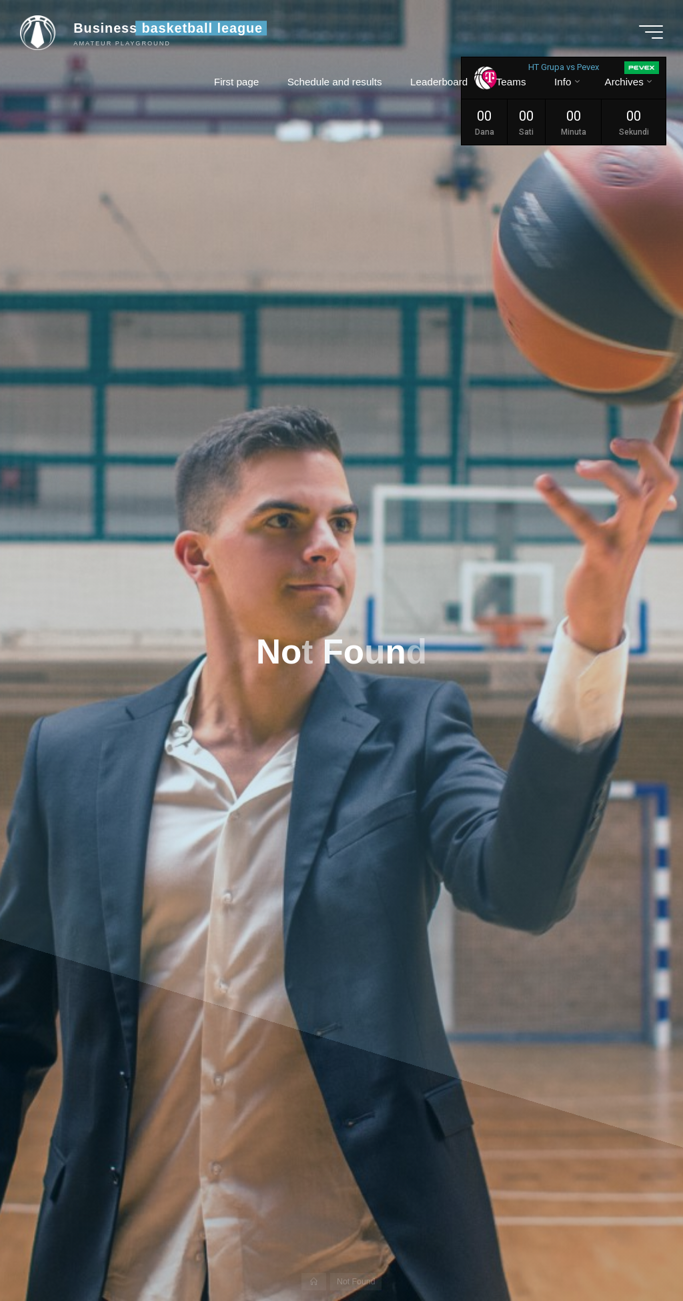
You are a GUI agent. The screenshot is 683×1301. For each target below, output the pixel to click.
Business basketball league (168, 28)
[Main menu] (651, 32)
